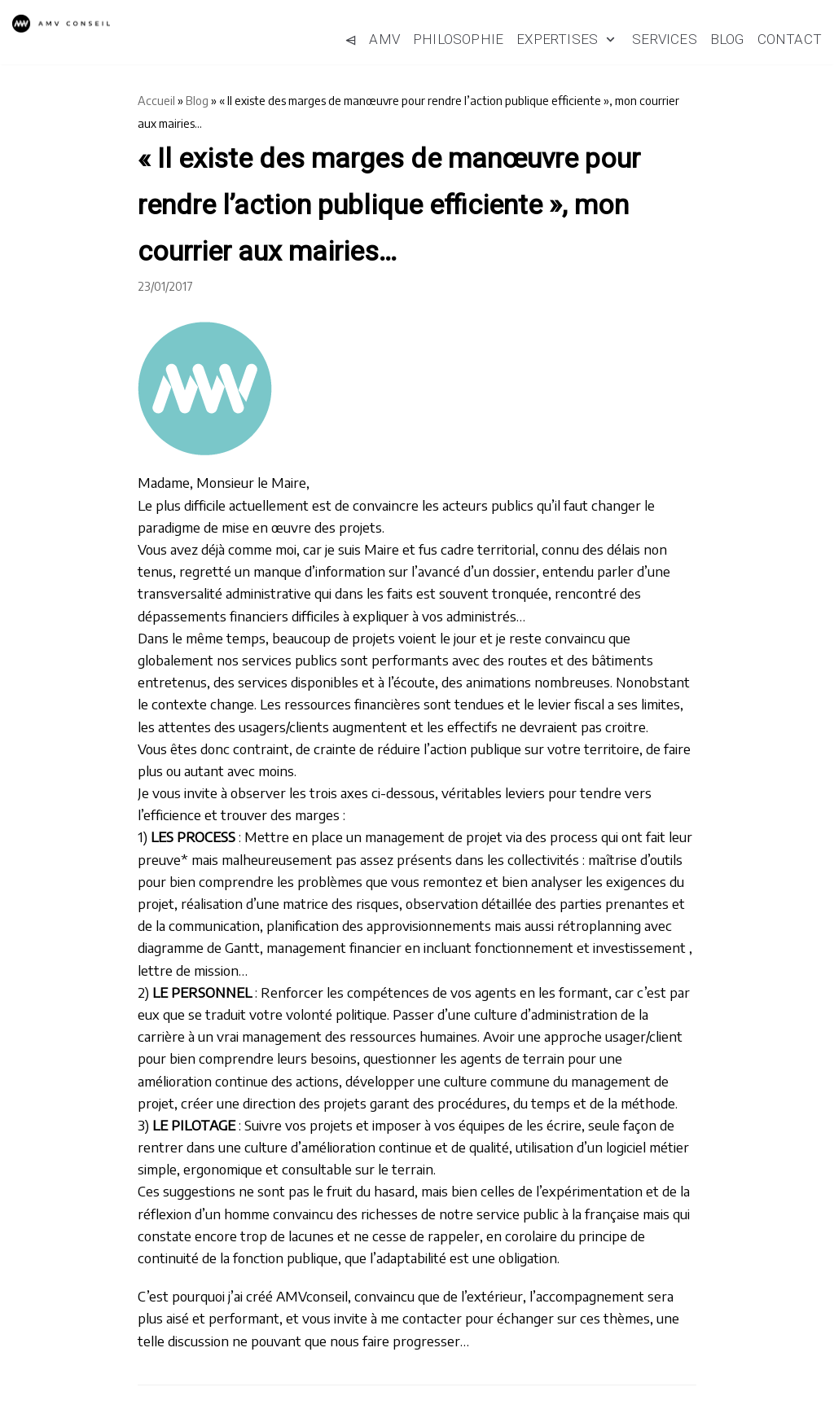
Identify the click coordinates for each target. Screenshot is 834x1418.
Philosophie (458, 39)
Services (664, 39)
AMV (384, 39)
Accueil (156, 100)
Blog (727, 39)
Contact (789, 39)
